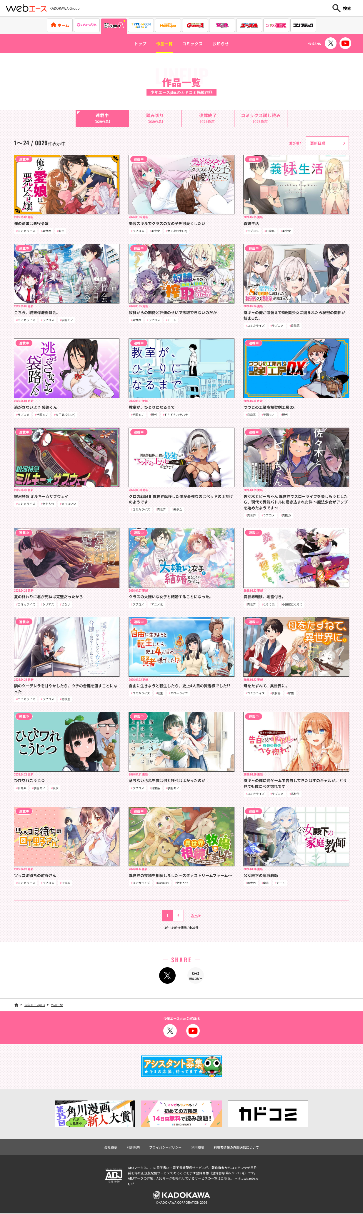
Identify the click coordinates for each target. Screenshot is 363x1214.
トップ (136, 43)
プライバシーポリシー (165, 1147)
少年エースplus (34, 1005)
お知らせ (224, 43)
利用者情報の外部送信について (236, 1147)
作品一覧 (162, 43)
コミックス (193, 43)
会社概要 (110, 1147)
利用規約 (133, 1147)
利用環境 (197, 1147)
